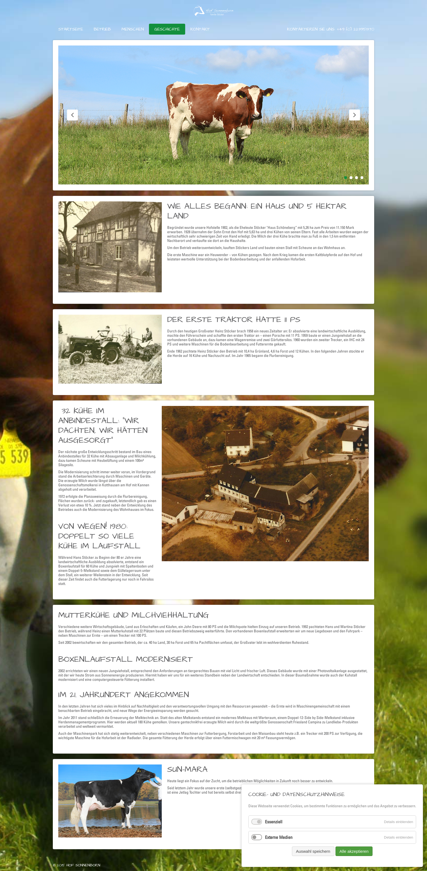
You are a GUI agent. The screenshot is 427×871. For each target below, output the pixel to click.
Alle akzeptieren (354, 851)
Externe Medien (278, 837)
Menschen (132, 29)
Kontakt (200, 29)
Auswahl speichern (313, 851)
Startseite (70, 29)
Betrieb (102, 29)
